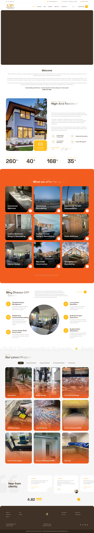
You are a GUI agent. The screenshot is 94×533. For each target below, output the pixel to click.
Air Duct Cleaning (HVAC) (72, 427)
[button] (78, 499)
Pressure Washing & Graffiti (45, 459)
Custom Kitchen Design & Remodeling (45, 235)
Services (39, 6)
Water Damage (41, 395)
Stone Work (12, 395)
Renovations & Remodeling (71, 262)
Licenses (63, 514)
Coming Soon (78, 514)
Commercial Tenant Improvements (73, 207)
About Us (57, 6)
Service (20, 514)
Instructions (77, 512)
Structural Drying (71, 363)
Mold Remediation (14, 427)
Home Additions (71, 236)
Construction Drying (15, 459)
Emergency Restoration (45, 363)
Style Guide (64, 512)
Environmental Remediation (59, 363)
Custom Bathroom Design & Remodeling (16, 235)
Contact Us (64, 6)
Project (7, 516)
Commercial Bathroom (13, 207)
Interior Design (14, 264)
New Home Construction (41, 262)
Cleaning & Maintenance (31, 363)
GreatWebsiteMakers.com (62, 531)
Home (33, 6)
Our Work (50, 6)
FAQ (45, 6)
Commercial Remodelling (41, 207)
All (20, 363)
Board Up (67, 459)
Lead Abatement (41, 427)
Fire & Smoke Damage (71, 395)
